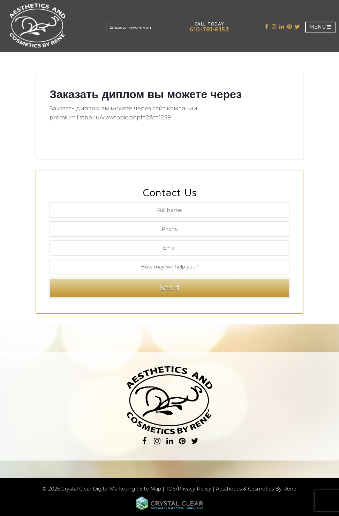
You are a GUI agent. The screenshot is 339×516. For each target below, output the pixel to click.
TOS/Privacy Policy (188, 489)
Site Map (150, 489)
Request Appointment (130, 27)
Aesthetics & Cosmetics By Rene (256, 489)
